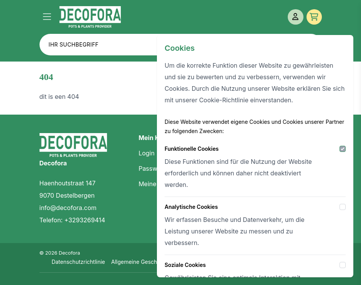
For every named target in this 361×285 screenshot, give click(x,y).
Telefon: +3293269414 (72, 220)
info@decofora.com (68, 208)
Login (146, 153)
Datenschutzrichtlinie (78, 261)
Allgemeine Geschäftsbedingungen (155, 261)
